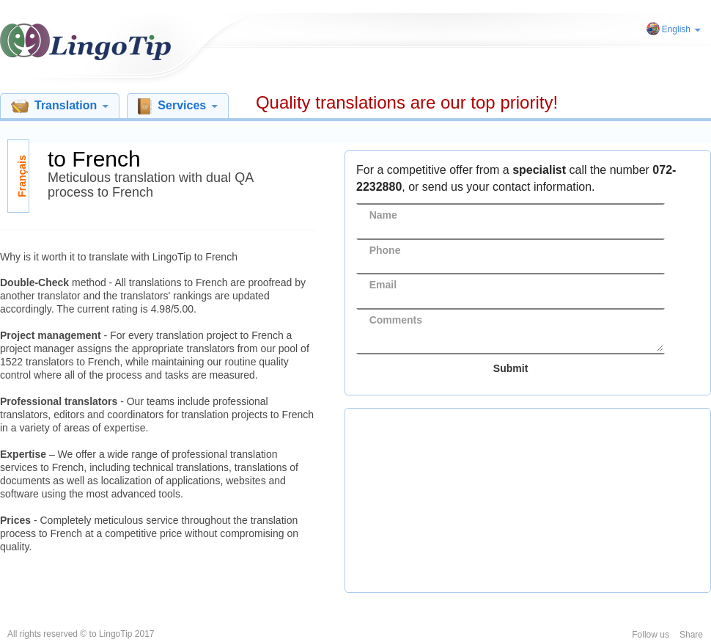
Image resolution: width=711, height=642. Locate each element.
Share (691, 635)
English (681, 29)
